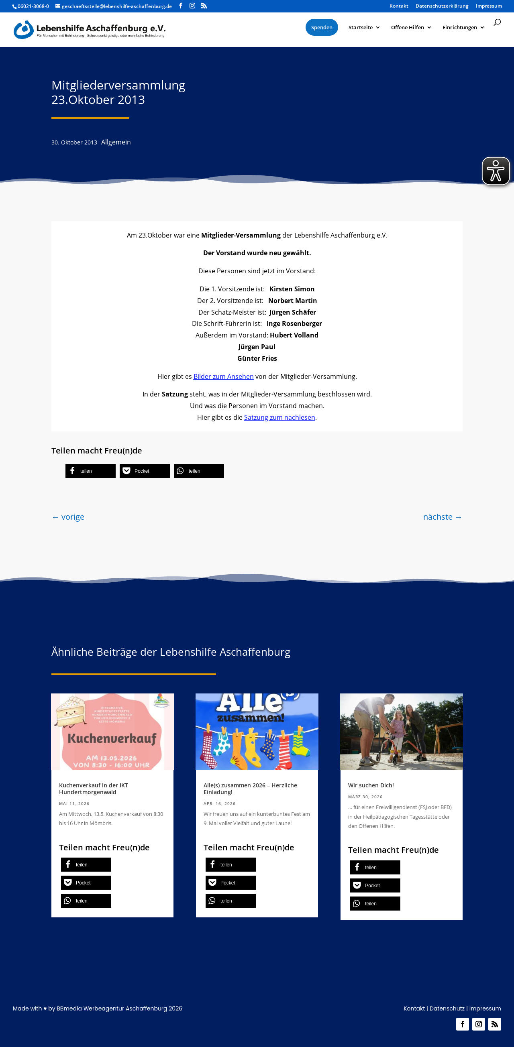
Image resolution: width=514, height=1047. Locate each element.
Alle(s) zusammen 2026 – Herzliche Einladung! (250, 788)
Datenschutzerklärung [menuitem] (442, 6)
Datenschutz (447, 1008)
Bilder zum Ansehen (224, 376)
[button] (90, 471)
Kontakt (414, 1008)
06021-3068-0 (33, 6)
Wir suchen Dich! (371, 785)
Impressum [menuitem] (489, 6)
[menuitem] (322, 27)
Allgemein (116, 142)
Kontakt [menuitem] (399, 6)
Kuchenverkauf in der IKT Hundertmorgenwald (93, 788)
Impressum (485, 1008)
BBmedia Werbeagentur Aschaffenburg (112, 1008)
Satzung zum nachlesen (279, 417)
